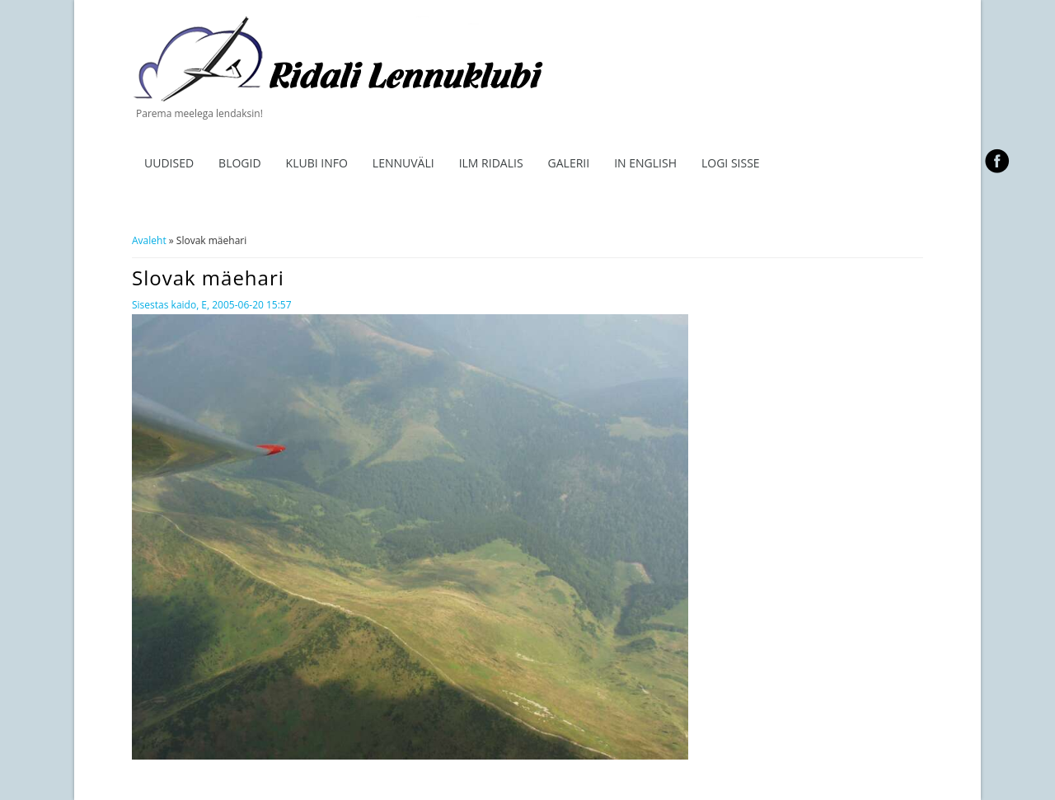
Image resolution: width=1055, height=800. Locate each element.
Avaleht (149, 240)
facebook (997, 161)
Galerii (569, 163)
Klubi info (317, 163)
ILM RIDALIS (491, 163)
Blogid (239, 163)
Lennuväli (403, 163)
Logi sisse (730, 163)
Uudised (169, 163)
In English (645, 163)
